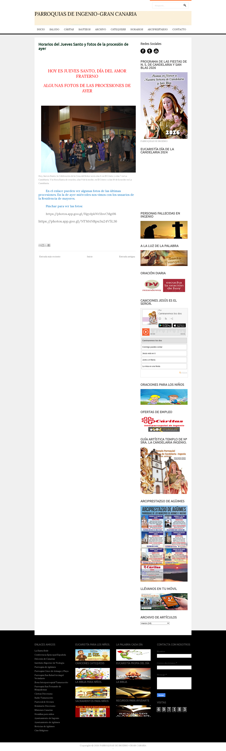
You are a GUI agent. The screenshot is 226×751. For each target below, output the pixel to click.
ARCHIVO (100, 29)
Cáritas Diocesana (43, 693)
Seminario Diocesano (45, 706)
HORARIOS (136, 29)
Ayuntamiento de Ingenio (47, 718)
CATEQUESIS (118, 29)
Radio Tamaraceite (44, 698)
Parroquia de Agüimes (45, 667)
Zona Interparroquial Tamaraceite (51, 682)
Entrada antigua (127, 256)
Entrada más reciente (49, 256)
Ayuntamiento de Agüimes (47, 722)
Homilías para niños (44, 714)
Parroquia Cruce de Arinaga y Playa (51, 671)
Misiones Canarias (44, 710)
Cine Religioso (41, 730)
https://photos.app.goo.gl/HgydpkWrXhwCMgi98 (81, 214)
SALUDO (54, 29)
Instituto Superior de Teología (49, 663)
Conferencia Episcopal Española (50, 654)
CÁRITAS (69, 29)
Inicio (90, 256)
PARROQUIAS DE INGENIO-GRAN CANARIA (86, 14)
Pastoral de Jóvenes (44, 702)
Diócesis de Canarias (45, 659)
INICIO (41, 29)
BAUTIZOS (84, 29)
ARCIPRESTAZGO (158, 29)
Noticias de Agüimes (45, 726)
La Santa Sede (41, 650)
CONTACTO (179, 29)
